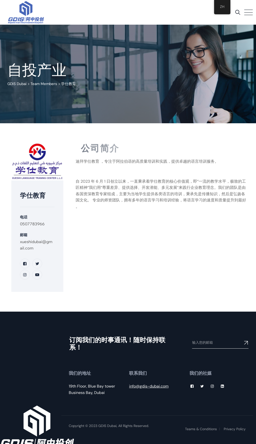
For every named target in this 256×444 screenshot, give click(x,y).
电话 (23, 217)
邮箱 (23, 234)
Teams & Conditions (201, 429)
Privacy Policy (235, 429)
